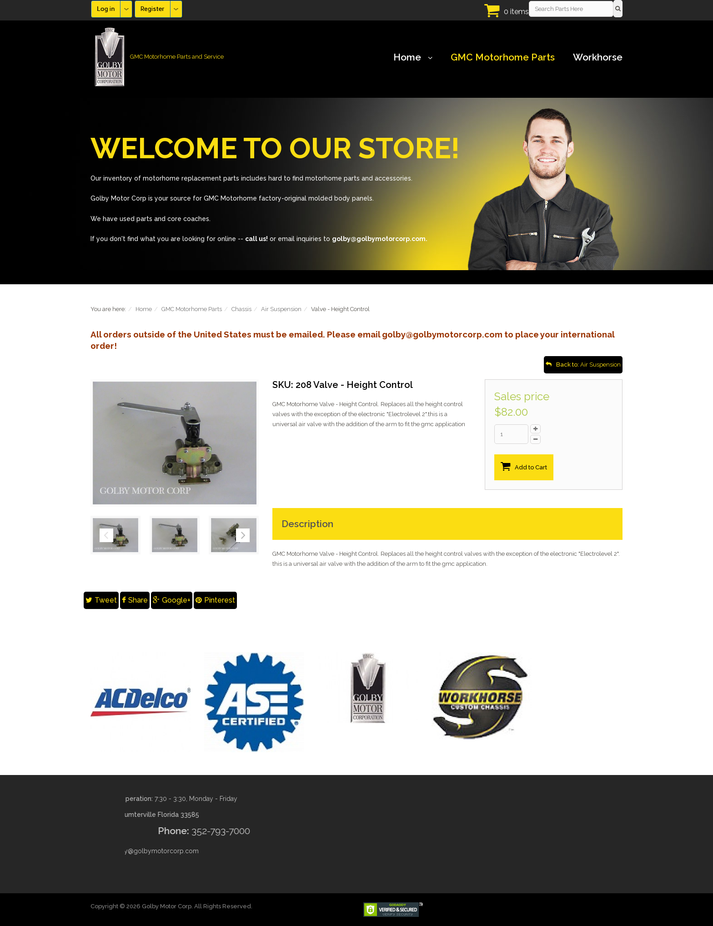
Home (412, 57)
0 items (516, 11)
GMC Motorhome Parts (503, 57)
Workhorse (598, 57)
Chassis (241, 309)
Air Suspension (281, 309)
